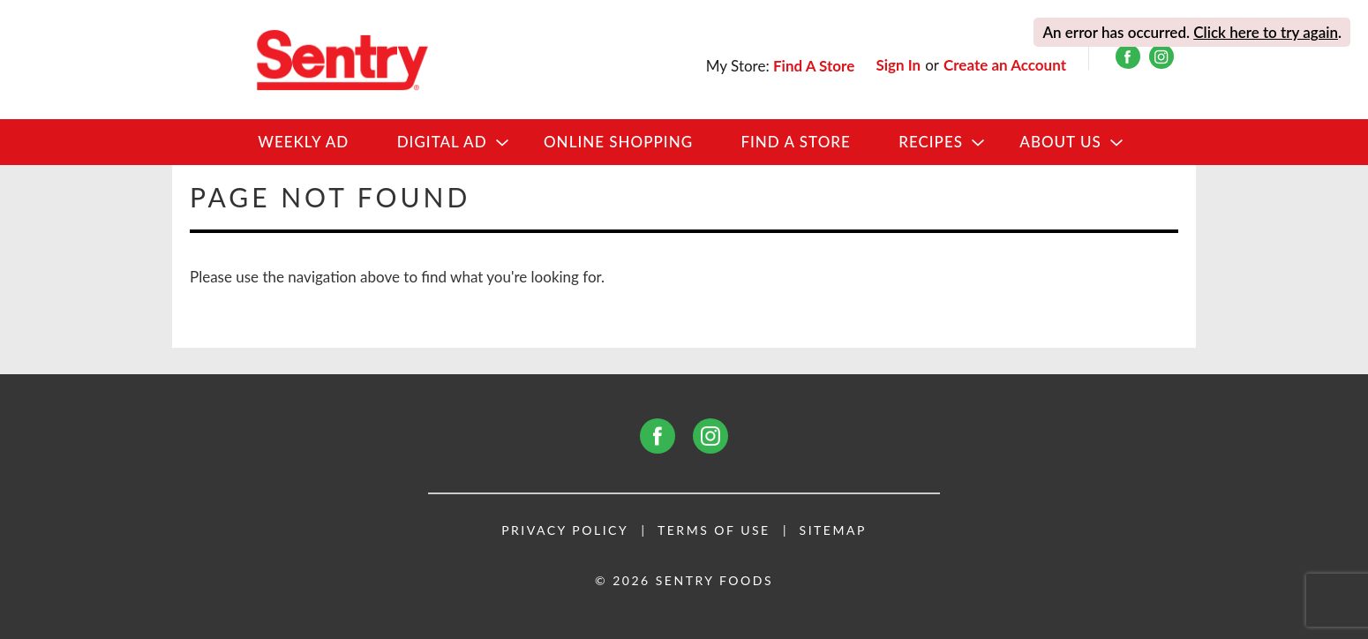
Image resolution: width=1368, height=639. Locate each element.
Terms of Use (714, 530)
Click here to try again (1265, 32)
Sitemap (833, 530)
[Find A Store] (815, 65)
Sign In (898, 65)
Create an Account (1004, 65)
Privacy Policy (564, 530)
